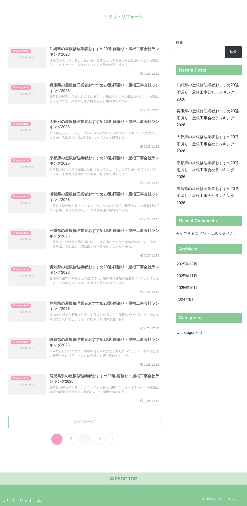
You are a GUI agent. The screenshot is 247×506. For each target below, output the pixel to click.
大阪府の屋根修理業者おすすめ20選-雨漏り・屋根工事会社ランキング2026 (208, 144)
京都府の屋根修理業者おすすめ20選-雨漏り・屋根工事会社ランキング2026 (208, 170)
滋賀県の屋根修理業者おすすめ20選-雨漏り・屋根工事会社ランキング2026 (208, 195)
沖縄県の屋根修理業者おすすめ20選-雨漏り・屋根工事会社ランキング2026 (208, 92)
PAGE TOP (123, 478)
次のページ (84, 421)
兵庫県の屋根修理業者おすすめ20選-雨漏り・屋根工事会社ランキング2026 (208, 118)
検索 (179, 42)
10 (99, 439)
